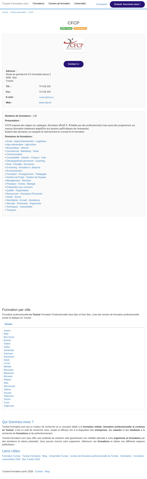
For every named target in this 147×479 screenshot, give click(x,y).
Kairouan (8, 353)
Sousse (7, 393)
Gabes (7, 343)
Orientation (125, 456)
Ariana (7, 330)
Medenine (9, 373)
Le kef (7, 363)
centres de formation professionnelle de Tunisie (94, 456)
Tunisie (8, 324)
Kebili (6, 360)
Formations (38, 3)
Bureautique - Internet (17, 148)
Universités (80, 3)
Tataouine (9, 396)
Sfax (6, 383)
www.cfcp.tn (45, 102)
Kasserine (9, 356)
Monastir (8, 376)
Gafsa (7, 347)
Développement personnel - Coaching (25, 161)
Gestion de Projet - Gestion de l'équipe (26, 177)
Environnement (14, 171)
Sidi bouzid (9, 386)
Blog (44, 456)
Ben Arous (9, 337)
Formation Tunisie (11, 456)
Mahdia (7, 366)
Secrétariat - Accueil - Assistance (23, 200)
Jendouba (9, 350)
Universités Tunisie (58, 456)
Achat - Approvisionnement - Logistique (26, 141)
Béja (6, 334)
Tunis (6, 402)
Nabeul (7, 379)
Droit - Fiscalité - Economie (20, 164)
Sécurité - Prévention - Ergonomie (23, 203)
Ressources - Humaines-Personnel (24, 193)
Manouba (8, 370)
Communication (14, 154)
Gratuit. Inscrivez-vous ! (127, 4)
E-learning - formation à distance (23, 167)
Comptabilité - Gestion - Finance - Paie (26, 157)
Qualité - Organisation (17, 190)
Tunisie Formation (31, 456)
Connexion (102, 4)
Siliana (7, 389)
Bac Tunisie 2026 (31, 459)
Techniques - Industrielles (19, 207)
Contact (73, 64)
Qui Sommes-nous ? (18, 422)
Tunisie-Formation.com (15, 3)
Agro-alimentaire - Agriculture (21, 144)
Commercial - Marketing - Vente (22, 151)
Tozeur (7, 399)
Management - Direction (18, 180)
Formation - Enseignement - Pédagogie (26, 174)
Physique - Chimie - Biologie (20, 184)
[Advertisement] (73, 240)
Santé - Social (13, 197)
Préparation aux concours (19, 187)
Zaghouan (9, 406)
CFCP (31, 12)
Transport (11, 210)
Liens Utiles (11, 451)
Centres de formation (59, 3)
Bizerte (7, 340)
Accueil (5, 12)
